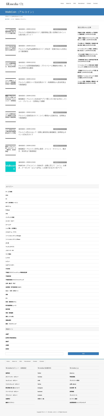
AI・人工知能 (9, 191)
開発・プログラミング (11, 323)
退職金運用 (8, 320)
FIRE (7, 195)
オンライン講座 (73, 398)
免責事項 (8, 398)
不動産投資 (8, 276)
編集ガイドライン (10, 402)
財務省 (7, 349)
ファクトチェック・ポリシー (13, 384)
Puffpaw (8, 210)
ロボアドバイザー (10, 265)
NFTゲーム (8, 206)
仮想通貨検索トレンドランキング (78, 402)
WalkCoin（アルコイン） (60, 29)
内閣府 (7, 345)
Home (8, 361)
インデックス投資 (10, 217)
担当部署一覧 (73, 387)
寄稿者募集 (72, 376)
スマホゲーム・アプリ (11, 232)
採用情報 (72, 391)
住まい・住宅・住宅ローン (12, 290)
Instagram (40, 387)
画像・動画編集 (9, 312)
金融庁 (7, 334)
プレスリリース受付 (74, 380)
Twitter (39, 373)
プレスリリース (73, 395)
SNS (20, 361)
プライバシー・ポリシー (11, 395)
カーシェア (8, 224)
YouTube (40, 376)
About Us (14, 361)
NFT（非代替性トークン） (12, 202)
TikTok (39, 384)
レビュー (8, 261)
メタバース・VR (10, 250)
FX (6, 199)
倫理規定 (8, 373)
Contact (35, 361)
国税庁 (7, 341)
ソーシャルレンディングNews (13, 239)
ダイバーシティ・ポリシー (12, 376)
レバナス (8, 257)
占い (7, 298)
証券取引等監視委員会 (11, 337)
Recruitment (27, 361)
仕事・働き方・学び (10, 283)
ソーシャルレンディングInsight (13, 235)
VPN (7, 213)
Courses (42, 361)
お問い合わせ (73, 384)
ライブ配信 (8, 254)
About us (72, 373)
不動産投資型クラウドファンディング (15, 279)
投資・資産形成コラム (11, 301)
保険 (7, 294)
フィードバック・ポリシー (12, 391)
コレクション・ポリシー (11, 380)
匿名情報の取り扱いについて (13, 387)
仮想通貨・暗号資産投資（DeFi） (14, 287)
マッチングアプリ (10, 246)
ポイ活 (7, 243)
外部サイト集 (41, 398)
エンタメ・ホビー (10, 221)
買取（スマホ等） (10, 316)
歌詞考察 (8, 309)
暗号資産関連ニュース (11, 305)
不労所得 (8, 268)
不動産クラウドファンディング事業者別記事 (16, 272)
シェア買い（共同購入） (11, 228)
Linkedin (40, 395)
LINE (39, 380)
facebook (40, 391)
